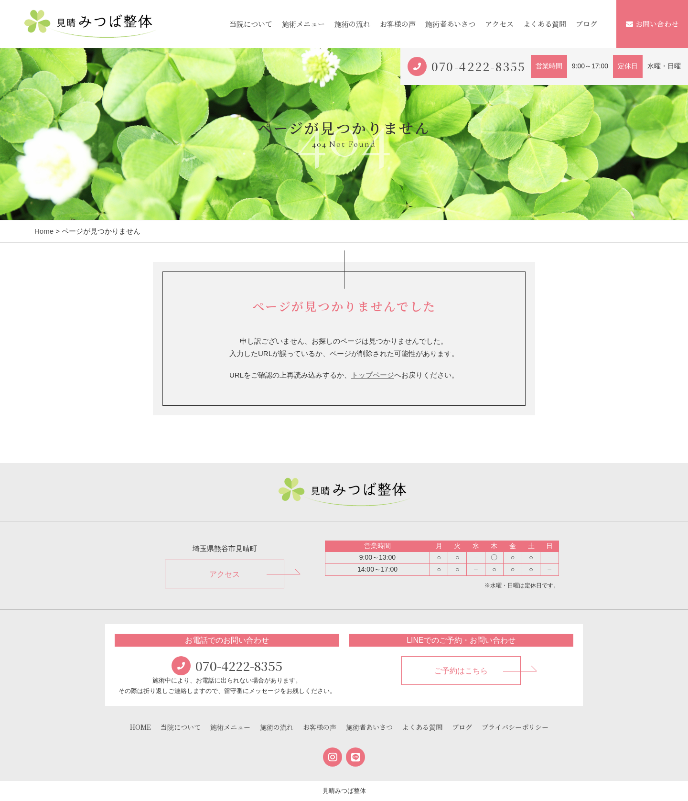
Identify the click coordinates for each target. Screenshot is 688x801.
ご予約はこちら (461, 671)
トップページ (372, 375)
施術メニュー (303, 24)
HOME (140, 727)
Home (44, 231)
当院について (250, 24)
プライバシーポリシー (515, 727)
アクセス (499, 24)
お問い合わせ (652, 24)
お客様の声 (398, 24)
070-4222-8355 (478, 66)
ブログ (586, 24)
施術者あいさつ (450, 24)
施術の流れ (352, 24)
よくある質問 (544, 24)
